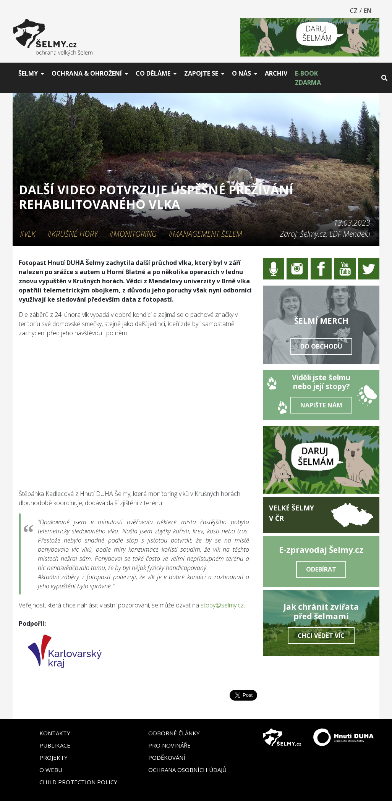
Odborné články (174, 733)
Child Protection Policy (78, 782)
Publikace (54, 745)
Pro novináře (169, 745)
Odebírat (321, 569)
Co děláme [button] (153, 73)
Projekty (53, 757)
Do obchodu (321, 346)
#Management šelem (205, 234)
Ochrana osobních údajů (187, 770)
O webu (50, 770)
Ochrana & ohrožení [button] (87, 73)
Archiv (276, 73)
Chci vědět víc (321, 635)
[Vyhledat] (351, 78)
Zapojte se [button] (201, 73)
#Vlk (27, 234)
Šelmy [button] (28, 73)
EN (368, 10)
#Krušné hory (72, 234)
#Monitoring (133, 234)
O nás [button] (241, 73)
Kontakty (54, 733)
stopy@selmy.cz (222, 605)
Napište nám (321, 405)
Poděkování (166, 757)
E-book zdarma (308, 78)
